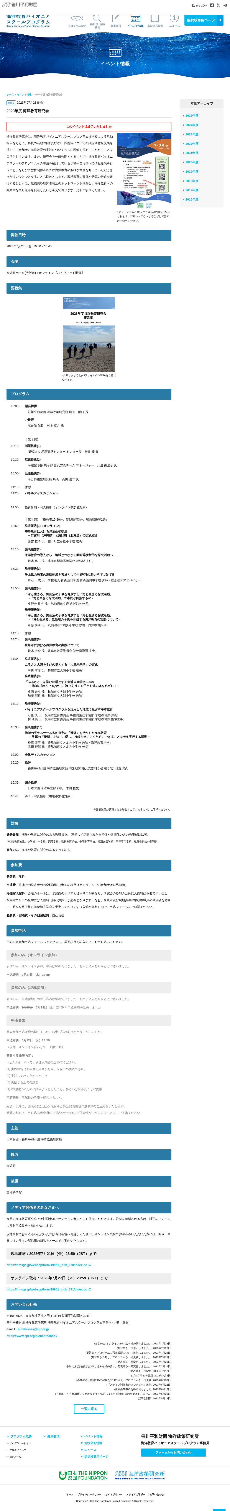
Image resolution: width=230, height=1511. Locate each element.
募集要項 (116, 20)
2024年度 (192, 125)
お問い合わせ (157, 1494)
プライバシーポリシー (89, 1494)
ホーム (10, 94)
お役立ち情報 (155, 20)
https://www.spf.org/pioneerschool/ (32, 1336)
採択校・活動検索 (96, 20)
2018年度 (192, 181)
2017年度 (192, 190)
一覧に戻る (89, 1409)
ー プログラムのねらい (19, 1443)
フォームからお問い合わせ (173, 1452)
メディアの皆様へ (135, 1494)
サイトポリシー (113, 1494)
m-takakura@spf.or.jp (33, 1329)
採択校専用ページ (203, 20)
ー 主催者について (16, 1450)
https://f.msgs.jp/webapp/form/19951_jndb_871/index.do (47, 1289)
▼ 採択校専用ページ (94, 1456)
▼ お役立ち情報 (91, 1443)
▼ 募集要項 (51, 1436)
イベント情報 (135, 20)
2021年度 (192, 153)
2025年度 (192, 115)
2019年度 (192, 171)
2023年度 (192, 134)
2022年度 (192, 143)
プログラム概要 (77, 20)
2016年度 (192, 199)
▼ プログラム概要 (19, 1436)
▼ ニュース (88, 1450)
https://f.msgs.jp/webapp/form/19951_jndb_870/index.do (47, 1265)
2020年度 (192, 162)
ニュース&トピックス (174, 20)
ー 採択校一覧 (14, 1456)
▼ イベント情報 (91, 1436)
